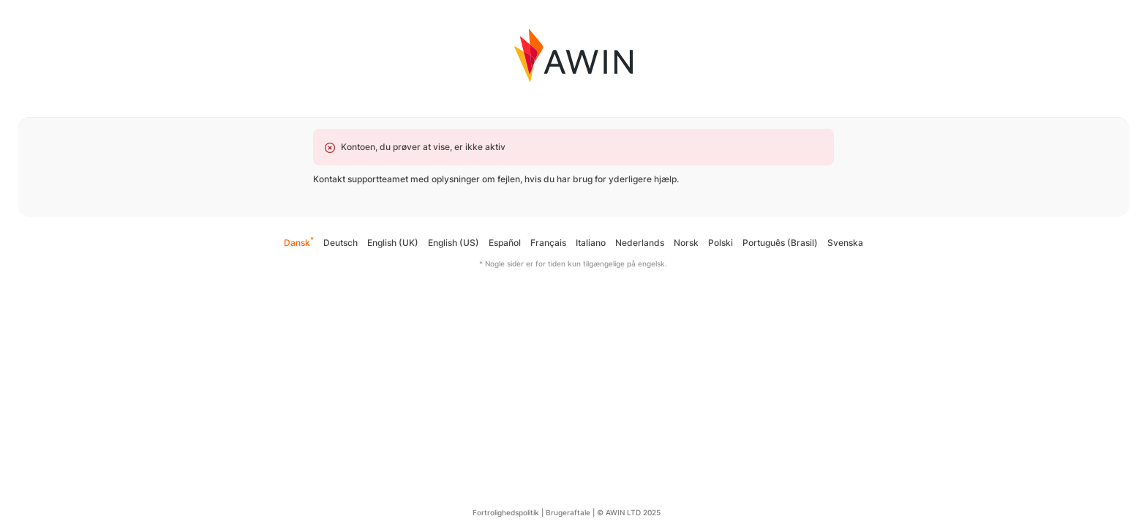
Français (548, 242)
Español (505, 242)
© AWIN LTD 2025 (629, 512)
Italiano (591, 242)
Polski (720, 242)
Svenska (845, 242)
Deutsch (340, 242)
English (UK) (392, 242)
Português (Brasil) (780, 242)
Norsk (686, 242)
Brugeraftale (568, 512)
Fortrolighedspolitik (506, 512)
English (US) (453, 242)
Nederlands (639, 242)
